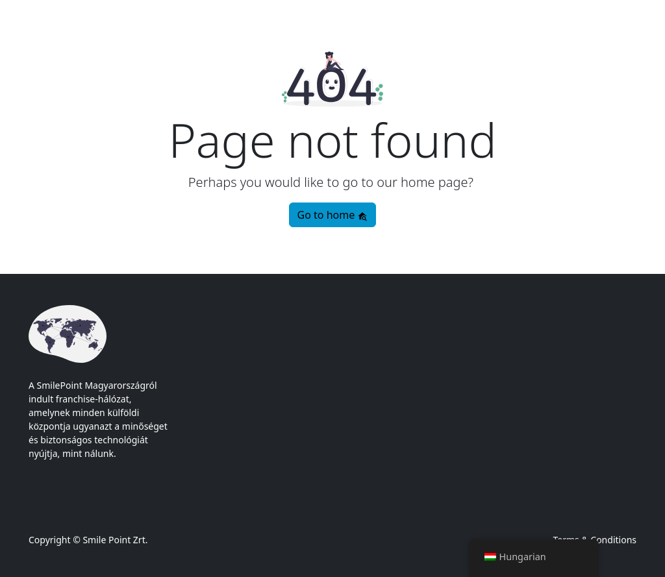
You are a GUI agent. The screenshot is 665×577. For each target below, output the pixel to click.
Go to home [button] (332, 215)
